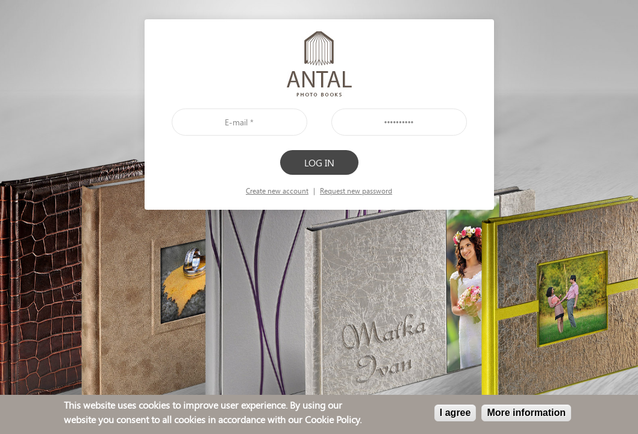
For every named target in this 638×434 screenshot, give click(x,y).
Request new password (356, 190)
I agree (455, 413)
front (319, 64)
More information (526, 413)
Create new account (277, 190)
